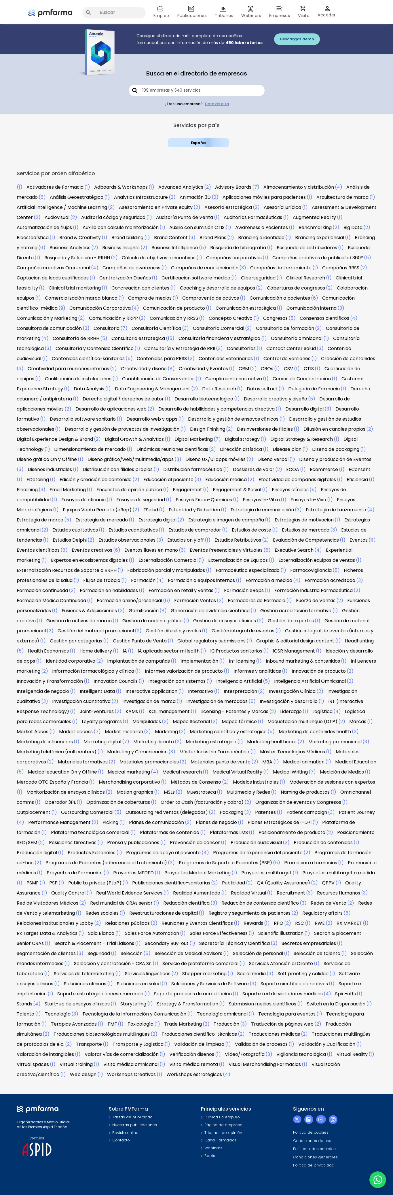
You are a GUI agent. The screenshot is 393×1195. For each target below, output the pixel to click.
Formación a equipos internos (201, 580)
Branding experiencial (319, 237)
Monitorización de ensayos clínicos (65, 792)
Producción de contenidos (323, 842)
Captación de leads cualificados (53, 278)
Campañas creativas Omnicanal (53, 267)
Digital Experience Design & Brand (55, 439)
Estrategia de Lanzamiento (336, 509)
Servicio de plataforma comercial (200, 963)
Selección (132, 953)
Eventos (359, 540)
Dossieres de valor (253, 469)
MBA (267, 762)
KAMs (132, 711)
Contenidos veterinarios (226, 358)
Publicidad (233, 883)
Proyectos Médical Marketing (197, 872)
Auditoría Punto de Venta (184, 217)
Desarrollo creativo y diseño (275, 399)
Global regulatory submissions (211, 641)
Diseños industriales (50, 469)
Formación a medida (269, 580)
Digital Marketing (193, 439)
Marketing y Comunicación (137, 751)
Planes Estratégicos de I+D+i (280, 822)
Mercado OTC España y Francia (52, 782)
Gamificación (144, 610)
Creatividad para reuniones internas (68, 368)
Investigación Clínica (292, 691)
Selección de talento (317, 953)
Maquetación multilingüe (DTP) (302, 721)
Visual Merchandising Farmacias (265, 1064)
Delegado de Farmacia (314, 388)
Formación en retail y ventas (181, 590)
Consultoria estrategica (138, 338)
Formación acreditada (330, 580)
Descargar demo (297, 39)
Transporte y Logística (138, 1044)
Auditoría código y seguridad (113, 217)
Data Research (219, 388)
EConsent (360, 469)
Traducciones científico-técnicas (199, 1034)
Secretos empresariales (309, 943)
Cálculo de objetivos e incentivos (158, 257)
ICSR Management (294, 651)
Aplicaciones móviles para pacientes (264, 197)
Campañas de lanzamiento (281, 267)
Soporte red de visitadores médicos (282, 993)
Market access (76, 731)
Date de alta (217, 104)
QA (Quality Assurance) (283, 883)
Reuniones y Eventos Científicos (197, 923)
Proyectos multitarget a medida (338, 872)
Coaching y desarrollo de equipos (217, 288)
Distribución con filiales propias (118, 469)
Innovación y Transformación (50, 681)
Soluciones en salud (139, 983)
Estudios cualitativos (75, 530)
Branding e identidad (261, 237)
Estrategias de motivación (304, 520)
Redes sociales (102, 913)
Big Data (352, 227)
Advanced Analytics (180, 187)
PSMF (32, 883)
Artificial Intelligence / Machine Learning (62, 207)
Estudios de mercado (305, 530)
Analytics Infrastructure (141, 197)
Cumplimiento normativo (233, 378)
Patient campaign (306, 812)
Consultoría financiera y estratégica (219, 338)
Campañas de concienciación (204, 267)
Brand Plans (213, 237)
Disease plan (287, 449)
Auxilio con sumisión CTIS (197, 227)
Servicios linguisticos (147, 973)
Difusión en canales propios (334, 429)
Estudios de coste (251, 530)
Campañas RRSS (340, 267)
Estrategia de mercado (101, 520)
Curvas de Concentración (302, 378)
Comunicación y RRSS (174, 318)
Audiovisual (57, 217)
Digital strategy (242, 439)
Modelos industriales (256, 782)
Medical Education (355, 762)
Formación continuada (42, 590)
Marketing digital (102, 741)
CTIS (309, 368)
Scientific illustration (280, 933)
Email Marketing (68, 489)
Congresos (275, 318)
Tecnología (58, 1014)
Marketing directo (153, 741)
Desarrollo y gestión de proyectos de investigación (122, 429)
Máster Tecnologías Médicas (292, 751)
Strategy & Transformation (187, 1004)
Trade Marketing (183, 1024)
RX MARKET (349, 923)
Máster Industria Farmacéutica (214, 751)
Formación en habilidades (109, 590)
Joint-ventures (97, 711)
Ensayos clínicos (290, 489)
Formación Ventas (195, 600)
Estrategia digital (157, 520)
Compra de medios (150, 298)
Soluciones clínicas (85, 983)
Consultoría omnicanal (296, 338)
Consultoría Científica (156, 328)
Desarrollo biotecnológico (203, 399)
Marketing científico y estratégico (228, 731)
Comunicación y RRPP (113, 318)
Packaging (231, 812)
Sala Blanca (101, 933)
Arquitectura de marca (342, 197)
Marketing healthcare (272, 741)
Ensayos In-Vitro (261, 499)
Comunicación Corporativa (100, 308)
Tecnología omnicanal (222, 1014)
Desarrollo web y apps (151, 419)
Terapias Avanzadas (74, 1024)
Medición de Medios (342, 772)
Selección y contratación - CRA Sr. (113, 963)
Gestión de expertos (291, 620)
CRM (244, 368)
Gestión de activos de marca (79, 620)
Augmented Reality (314, 217)
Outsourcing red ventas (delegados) (167, 812)
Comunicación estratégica (246, 308)
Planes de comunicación (156, 822)
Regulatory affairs (322, 913)
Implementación (199, 661)
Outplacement (33, 812)
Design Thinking (207, 429)
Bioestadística (33, 237)
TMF (112, 1024)
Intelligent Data (97, 691)
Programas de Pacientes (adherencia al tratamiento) (106, 862)
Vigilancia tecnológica (301, 1054)
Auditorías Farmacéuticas (253, 217)
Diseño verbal (272, 459)
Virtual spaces (33, 1064)
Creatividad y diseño (144, 368)
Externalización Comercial (168, 560)
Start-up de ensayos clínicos (77, 1004)
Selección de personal (258, 953)
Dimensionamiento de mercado (90, 449)
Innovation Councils (116, 681)
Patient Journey (357, 812)
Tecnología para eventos (287, 1014)
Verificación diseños (191, 1054)
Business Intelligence (174, 247)
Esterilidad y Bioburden (194, 509)
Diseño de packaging (335, 449)
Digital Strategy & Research (301, 439)
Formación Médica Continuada (51, 600)
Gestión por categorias (76, 641)
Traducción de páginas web (282, 1024)
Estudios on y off (185, 540)
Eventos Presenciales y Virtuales (226, 550)
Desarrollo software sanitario (83, 419)
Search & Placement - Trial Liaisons (94, 943)
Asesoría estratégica (228, 207)
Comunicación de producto (174, 308)
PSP (53, 883)
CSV (288, 368)
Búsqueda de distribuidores (307, 247)
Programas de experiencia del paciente (258, 852)
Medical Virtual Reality (237, 772)
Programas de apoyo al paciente (163, 852)
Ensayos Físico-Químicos (204, 499)
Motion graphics (135, 792)
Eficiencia (357, 479)
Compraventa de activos (210, 298)
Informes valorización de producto (184, 671)
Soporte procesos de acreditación (193, 993)
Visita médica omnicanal (131, 1064)
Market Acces (32, 731)
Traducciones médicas (274, 1034)
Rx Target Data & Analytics (47, 933)
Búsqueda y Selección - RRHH (77, 257)
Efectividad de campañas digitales (297, 479)
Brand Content (171, 237)
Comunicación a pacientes (280, 298)
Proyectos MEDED (133, 872)
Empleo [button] (161, 11)
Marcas (357, 721)
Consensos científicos (324, 318)
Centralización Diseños (125, 278)
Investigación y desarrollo (289, 701)
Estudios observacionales (126, 540)
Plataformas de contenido (169, 832)
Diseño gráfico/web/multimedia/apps (131, 459)
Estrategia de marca (40, 520)
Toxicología (140, 1024)
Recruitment (291, 893)
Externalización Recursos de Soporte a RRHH (67, 570)
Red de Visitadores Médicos (47, 903)
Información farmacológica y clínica (93, 671)
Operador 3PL (60, 802)
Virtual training (76, 1064)
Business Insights (121, 247)
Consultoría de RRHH (76, 338)
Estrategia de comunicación (262, 509)
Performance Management (59, 822)
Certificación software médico (196, 278)
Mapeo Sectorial (191, 721)
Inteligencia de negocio (43, 691)
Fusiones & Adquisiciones (89, 610)
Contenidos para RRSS (162, 358)
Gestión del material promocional (96, 630)
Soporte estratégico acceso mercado (100, 993)
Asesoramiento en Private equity (156, 207)
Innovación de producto (319, 671)
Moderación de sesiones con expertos (332, 782)
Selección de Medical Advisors (188, 953)
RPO (278, 923)
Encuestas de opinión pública (129, 489)
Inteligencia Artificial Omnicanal (310, 681)
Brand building (127, 237)
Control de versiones (286, 358)
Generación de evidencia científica (210, 610)
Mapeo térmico (239, 721)
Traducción (226, 1024)
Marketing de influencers (45, 741)
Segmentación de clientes (46, 953)
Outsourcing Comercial (87, 812)
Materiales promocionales (149, 762)
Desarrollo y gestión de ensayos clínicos (233, 419)
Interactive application (151, 691)
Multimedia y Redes (248, 792)
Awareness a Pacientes (261, 227)
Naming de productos (305, 792)
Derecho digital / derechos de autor (123, 399)
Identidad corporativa (70, 661)
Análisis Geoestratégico (76, 197)
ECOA (292, 469)
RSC (299, 923)
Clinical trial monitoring (75, 288)
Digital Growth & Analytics (134, 439)
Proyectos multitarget (266, 872)
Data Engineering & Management (152, 388)
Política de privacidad (313, 1165)
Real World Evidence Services (129, 893)
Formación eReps (244, 590)
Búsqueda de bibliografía (238, 247)
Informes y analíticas (257, 671)
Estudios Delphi (70, 540)
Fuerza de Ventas (315, 600)
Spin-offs (345, 993)
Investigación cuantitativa (81, 701)
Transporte (89, 1044)
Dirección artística (241, 449)
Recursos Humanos (338, 893)
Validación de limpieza (199, 1044)
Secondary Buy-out (167, 943)
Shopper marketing (204, 973)
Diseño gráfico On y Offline (47, 459)
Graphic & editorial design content (295, 641)
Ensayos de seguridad (140, 499)
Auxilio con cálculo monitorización (121, 227)
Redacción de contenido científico (260, 903)
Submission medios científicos (262, 1004)
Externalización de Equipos (238, 560)
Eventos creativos (92, 550)
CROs (267, 368)
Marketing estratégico (211, 741)
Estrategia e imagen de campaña (226, 520)
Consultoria (106, 328)
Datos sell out (262, 388)
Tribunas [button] (224, 11)
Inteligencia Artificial (239, 681)
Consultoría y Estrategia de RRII (179, 348)
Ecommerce (324, 469)
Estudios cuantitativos (133, 530)
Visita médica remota (193, 1064)
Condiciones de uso (312, 1140)
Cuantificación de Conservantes (158, 378)
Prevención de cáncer (195, 842)
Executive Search (294, 550)
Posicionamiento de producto (292, 832)
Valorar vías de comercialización (122, 1054)
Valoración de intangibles (45, 1054)
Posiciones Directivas (72, 842)
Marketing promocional (335, 741)
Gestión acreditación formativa (295, 610)
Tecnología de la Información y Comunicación (134, 1014)
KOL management (169, 711)
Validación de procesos (261, 1044)
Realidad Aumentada (196, 893)
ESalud (150, 509)
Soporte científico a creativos (294, 983)
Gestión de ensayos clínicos (224, 620)
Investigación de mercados (217, 701)
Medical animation (303, 762)
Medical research (182, 772)
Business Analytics (70, 247)
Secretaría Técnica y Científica (234, 943)
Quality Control (68, 893)
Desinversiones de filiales (265, 429)
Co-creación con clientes (140, 288)
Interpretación (240, 691)
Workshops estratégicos (194, 1074)
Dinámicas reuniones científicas (172, 449)
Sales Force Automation (152, 933)
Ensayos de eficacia (83, 499)
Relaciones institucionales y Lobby (55, 923)
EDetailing (37, 479)
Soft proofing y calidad (303, 973)
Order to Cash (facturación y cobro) (202, 802)
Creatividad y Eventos (203, 368)
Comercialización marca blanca (81, 298)
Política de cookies (311, 1132)
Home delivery (95, 651)
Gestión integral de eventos (243, 630)
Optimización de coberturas (118, 802)
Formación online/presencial (129, 600)
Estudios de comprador (194, 530)
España (198, 142)
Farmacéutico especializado (248, 570)
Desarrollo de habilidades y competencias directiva (216, 409)
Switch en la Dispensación (336, 1004)
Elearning (27, 489)
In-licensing (242, 661)
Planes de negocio (216, 822)
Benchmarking (315, 227)
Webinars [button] (251, 11)
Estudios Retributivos (237, 540)
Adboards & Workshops (121, 187)
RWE (320, 923)
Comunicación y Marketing (47, 318)
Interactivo (200, 691)
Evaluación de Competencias (306, 540)
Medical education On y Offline (62, 772)
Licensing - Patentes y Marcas (234, 711)
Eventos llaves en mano (151, 550)
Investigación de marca (149, 701)
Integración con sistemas (177, 681)
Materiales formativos (83, 762)
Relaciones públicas (127, 923)
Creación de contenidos (348, 358)
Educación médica (226, 479)
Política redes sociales (314, 1148)
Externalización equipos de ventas (316, 560)
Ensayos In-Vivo (308, 499)
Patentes (265, 812)
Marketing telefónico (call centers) (56, 751)
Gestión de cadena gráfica (152, 620)
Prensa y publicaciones (133, 842)
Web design (83, 1074)
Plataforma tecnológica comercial (90, 832)
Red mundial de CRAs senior (121, 903)
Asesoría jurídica (282, 207)
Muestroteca (201, 792)
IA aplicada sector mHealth (169, 651)
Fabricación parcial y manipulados (166, 570)
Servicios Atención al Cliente (281, 963)
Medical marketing (129, 772)
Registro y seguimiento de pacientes (249, 913)
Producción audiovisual (256, 842)
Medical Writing (290, 772)
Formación (143, 580)
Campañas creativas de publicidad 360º (317, 257)
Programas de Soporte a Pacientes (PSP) (225, 862)
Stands (24, 1004)
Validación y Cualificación (326, 1044)
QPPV (328, 883)
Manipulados (146, 721)
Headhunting (359, 641)
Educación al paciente (168, 479)
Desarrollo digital (304, 409)
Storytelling (133, 1004)
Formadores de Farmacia (256, 600)
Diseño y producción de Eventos (335, 459)
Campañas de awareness (131, 267)
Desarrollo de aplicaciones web (111, 409)
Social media (251, 973)
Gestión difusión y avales (173, 630)
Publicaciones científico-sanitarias (171, 883)
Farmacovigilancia (311, 570)
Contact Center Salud (291, 348)
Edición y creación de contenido (96, 479)
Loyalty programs (102, 721)
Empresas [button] (279, 11)
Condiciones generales (315, 1157)
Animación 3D (195, 197)
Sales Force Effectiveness (219, 933)
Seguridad (99, 953)
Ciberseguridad (258, 278)
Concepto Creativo (230, 318)
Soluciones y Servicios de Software (210, 983)
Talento (25, 1014)
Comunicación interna (311, 308)
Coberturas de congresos (296, 288)
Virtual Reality (352, 1054)
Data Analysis (89, 388)
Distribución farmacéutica (192, 469)
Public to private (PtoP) (94, 883)
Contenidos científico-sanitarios (88, 358)
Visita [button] (304, 11)
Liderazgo (291, 711)
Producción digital (37, 852)
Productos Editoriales (91, 852)
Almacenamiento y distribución (298, 187)
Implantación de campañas (138, 661)
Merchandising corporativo (129, 782)
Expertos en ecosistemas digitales (89, 560)
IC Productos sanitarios (236, 651)
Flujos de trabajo (101, 580)
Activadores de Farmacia (54, 187)
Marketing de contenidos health (315, 731)
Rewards (253, 923)
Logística (322, 711)
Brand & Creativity (80, 237)
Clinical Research (305, 278)
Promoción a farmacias (310, 862)
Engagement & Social (237, 489)
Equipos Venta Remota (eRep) (97, 509)
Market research (124, 731)
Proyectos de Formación (74, 872)
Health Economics (48, 651)
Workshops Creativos (131, 1074)
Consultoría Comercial (218, 328)
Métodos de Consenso (196, 782)
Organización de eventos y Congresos (298, 802)
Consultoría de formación (285, 328)
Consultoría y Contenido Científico (95, 348)
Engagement (187, 489)
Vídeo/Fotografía (245, 1054)
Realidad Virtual (248, 893)
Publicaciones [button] (192, 11)
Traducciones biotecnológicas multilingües (102, 1034)
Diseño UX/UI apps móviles (215, 459)
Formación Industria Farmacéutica (313, 590)
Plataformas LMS (229, 832)
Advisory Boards (233, 187)
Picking (110, 822)
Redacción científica (186, 903)
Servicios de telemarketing (84, 973)
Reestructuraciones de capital (163, 913)
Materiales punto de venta (220, 762)
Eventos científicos (38, 550)
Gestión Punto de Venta (140, 641)
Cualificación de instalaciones (78, 378)
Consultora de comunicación (49, 328)
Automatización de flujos (44, 227)
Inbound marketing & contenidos (303, 661)
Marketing (166, 731)
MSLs (169, 792)
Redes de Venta (328, 903)
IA (125, 651)
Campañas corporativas (234, 257)
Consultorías (241, 348)
